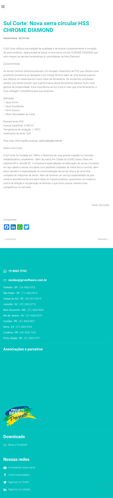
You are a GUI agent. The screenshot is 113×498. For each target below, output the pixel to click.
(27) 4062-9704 (24, 326)
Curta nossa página (18, 474)
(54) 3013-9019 (33, 298)
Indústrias (10, 38)
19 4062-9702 (17, 271)
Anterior (10, 239)
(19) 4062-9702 (27, 287)
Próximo (103, 239)
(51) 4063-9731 (32, 338)
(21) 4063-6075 (34, 315)
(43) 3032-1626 (28, 332)
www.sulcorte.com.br (50, 140)
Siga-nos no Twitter (18, 482)
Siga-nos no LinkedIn (19, 489)
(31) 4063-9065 (35, 309)
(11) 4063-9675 (29, 293)
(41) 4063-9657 (27, 321)
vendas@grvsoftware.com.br (27, 280)
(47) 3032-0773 (27, 304)
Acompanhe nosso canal (21, 467)
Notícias (24, 38)
